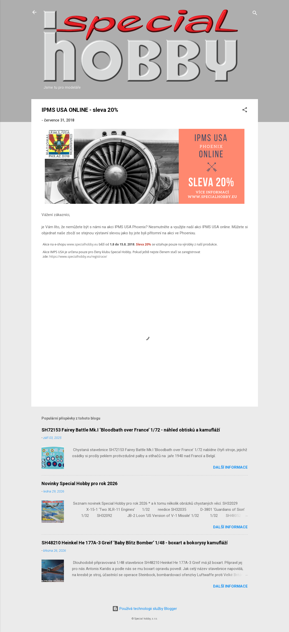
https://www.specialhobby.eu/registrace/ (78, 256)
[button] (245, 111)
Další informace (230, 467)
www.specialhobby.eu (82, 244)
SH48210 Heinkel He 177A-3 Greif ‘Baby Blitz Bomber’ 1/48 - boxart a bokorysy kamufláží (135, 542)
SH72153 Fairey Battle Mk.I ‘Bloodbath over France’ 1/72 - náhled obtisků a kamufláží (131, 430)
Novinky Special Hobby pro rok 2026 (79, 483)
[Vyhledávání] (255, 14)
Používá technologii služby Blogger (144, 608)
